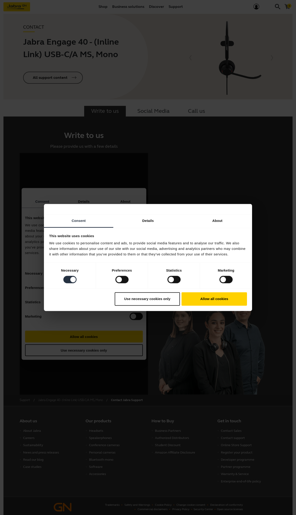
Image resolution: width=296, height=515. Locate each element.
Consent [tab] (79, 221)
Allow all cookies (214, 299)
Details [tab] (148, 221)
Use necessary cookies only (147, 299)
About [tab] (217, 221)
